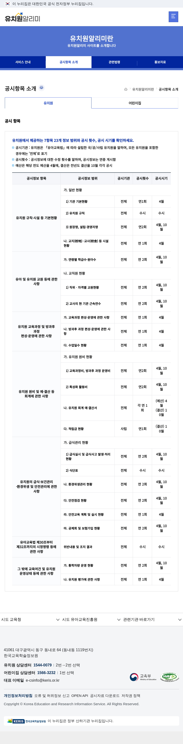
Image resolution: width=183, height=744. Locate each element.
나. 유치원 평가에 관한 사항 (83, 591)
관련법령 (114, 63)
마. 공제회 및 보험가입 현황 (83, 540)
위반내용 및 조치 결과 (79, 558)
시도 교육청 (11, 632)
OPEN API (84, 708)
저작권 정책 (139, 708)
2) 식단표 (72, 481)
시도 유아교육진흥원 (79, 632)
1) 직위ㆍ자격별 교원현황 (84, 290)
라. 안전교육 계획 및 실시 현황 (85, 526)
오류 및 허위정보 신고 (55, 708)
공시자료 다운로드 (111, 708)
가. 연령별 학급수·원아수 (81, 263)
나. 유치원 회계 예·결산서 (81, 418)
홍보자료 (160, 63)
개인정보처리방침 (19, 708)
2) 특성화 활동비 (77, 397)
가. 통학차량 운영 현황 (79, 577)
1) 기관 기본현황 (77, 204)
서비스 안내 (23, 63)
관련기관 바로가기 (138, 632)
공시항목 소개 (68, 63)
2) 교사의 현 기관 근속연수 (85, 307)
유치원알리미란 (143, 89)
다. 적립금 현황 (74, 439)
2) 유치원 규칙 (76, 215)
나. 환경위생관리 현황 (79, 495)
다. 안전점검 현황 (76, 512)
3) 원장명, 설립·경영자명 (83, 230)
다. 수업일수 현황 (76, 354)
